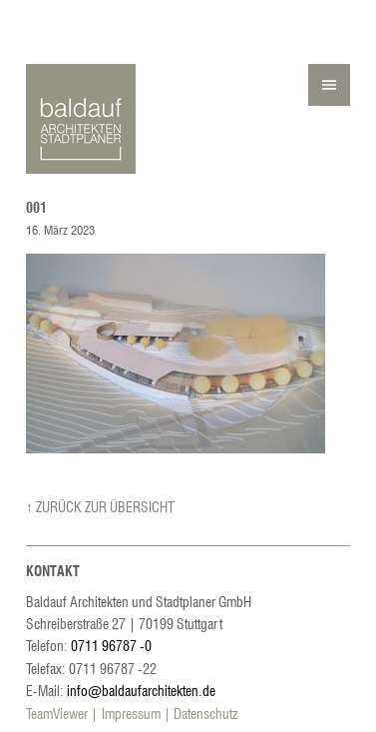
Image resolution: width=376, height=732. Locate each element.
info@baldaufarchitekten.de (141, 690)
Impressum (131, 713)
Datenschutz (205, 713)
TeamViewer (57, 713)
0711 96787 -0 (111, 645)
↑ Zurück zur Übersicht (100, 506)
